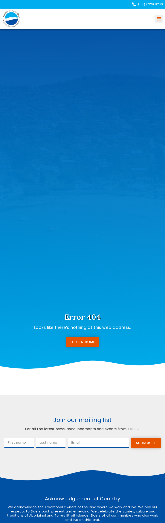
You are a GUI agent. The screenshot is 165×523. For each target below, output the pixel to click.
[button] (159, 19)
